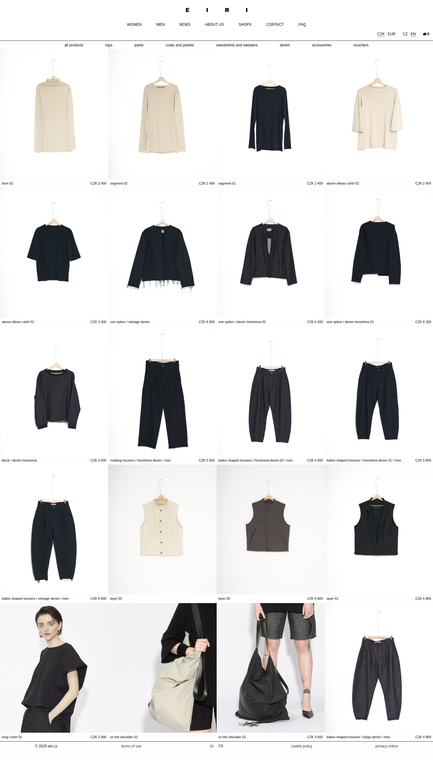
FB (220, 746)
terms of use (131, 746)
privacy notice (387, 746)
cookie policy (301, 746)
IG (212, 746)
